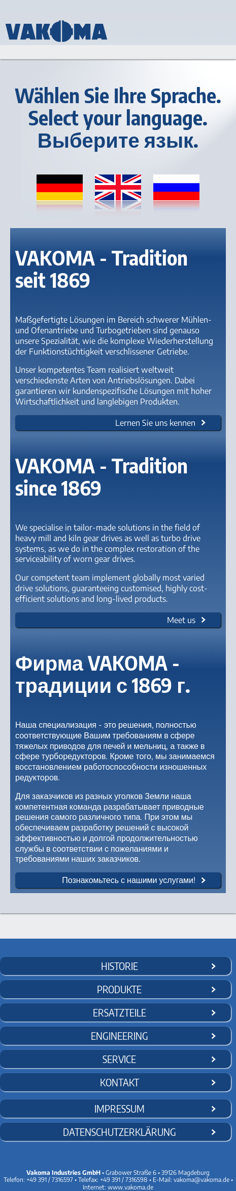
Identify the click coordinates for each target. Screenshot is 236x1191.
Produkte (119, 989)
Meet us (181, 620)
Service (119, 1058)
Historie (119, 965)
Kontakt (119, 1082)
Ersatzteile (119, 1012)
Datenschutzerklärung (119, 1131)
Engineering (119, 1035)
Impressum (119, 1108)
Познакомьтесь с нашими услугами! (128, 880)
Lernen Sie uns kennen (155, 423)
